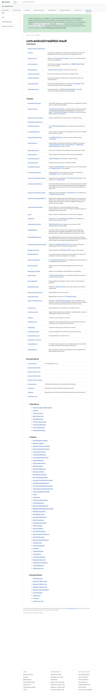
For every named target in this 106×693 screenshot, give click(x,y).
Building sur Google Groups (58, 687)
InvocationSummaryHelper (34, 172)
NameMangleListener (33, 254)
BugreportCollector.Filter (34, 367)
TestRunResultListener (33, 331)
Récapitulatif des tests (33, 335)
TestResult (30, 317)
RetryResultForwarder (33, 286)
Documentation (7, 6)
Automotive (78, 10)
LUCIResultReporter (33, 230)
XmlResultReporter (32, 349)
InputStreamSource (33, 64)
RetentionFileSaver (32, 281)
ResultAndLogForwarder (63, 244)
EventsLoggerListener (33, 150)
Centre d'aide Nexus (83, 679)
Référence (38, 35)
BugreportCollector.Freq (34, 372)
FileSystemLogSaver (33, 162)
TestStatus (52, 139)
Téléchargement (27, 679)
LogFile (29, 214)
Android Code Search (29, 2)
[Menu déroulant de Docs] (19, 2)
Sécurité (27, 10)
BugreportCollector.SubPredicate (36, 48)
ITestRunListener (71, 296)
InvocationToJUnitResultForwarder (36, 178)
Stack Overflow (82, 687)
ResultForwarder (60, 167)
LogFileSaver (31, 218)
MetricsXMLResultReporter (34, 237)
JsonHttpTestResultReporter (35, 184)
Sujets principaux (39, 10)
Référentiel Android (28, 674)
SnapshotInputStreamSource (35, 292)
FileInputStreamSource (33, 158)
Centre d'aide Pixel (83, 677)
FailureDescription (32, 154)
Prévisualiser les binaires (29, 682)
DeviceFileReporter (32, 143)
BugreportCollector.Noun (34, 376)
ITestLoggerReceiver (33, 83)
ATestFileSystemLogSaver (34, 103)
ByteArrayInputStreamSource (35, 122)
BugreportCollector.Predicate (35, 118)
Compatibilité (52, 10)
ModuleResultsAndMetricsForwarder (37, 244)
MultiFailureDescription (33, 250)
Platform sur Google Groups (58, 684)
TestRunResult (31, 327)
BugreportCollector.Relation (35, 380)
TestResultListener (57, 137)
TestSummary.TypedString (34, 340)
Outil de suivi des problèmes (85, 689)
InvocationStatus (32, 384)
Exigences (25, 677)
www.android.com (83, 682)
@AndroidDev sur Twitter (57, 677)
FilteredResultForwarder (34, 167)
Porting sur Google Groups (57, 689)
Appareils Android (65, 10)
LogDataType (31, 388)
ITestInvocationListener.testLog (63, 112)
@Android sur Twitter (56, 674)
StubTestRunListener (33, 296)
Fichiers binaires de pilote (29, 687)
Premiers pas (16, 10)
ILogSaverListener (32, 58)
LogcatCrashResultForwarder (35, 207)
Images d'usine (27, 684)
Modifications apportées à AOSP (56, 28)
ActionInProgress (32, 363)
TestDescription (56, 168)
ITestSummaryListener (33, 89)
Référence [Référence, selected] (89, 10)
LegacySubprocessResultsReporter (37, 198)
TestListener (61, 179)
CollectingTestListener (33, 126)
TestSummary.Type (32, 396)
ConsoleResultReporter (34, 131)
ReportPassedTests (33, 265)
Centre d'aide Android (84, 674)
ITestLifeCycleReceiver (33, 78)
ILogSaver (30, 52)
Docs (32, 35)
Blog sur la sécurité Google (57, 682)
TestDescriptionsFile (33, 312)
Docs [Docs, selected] (15, 2)
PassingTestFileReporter (34, 260)
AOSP (27, 35)
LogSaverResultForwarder (34, 224)
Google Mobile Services (84, 684)
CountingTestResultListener (35, 137)
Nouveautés (5, 10)
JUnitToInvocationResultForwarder (36, 192)
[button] (9, 13)
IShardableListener (32, 69)
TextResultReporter (33, 344)
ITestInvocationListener (62, 58)
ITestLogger (76, 83)
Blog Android (54, 679)
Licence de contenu (71, 608)
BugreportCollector (33, 109)
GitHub (25, 689)
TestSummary (53, 174)
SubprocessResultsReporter (35, 300)
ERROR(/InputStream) (78, 64)
